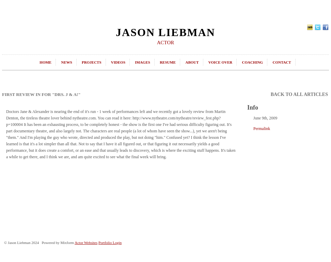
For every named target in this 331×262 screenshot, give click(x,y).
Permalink (261, 128)
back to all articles (299, 94)
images (142, 62)
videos (118, 62)
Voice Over (220, 62)
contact (281, 62)
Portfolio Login (110, 243)
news (66, 62)
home (45, 62)
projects (91, 62)
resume (168, 62)
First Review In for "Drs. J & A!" (41, 94)
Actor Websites (86, 243)
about (192, 62)
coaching (252, 62)
